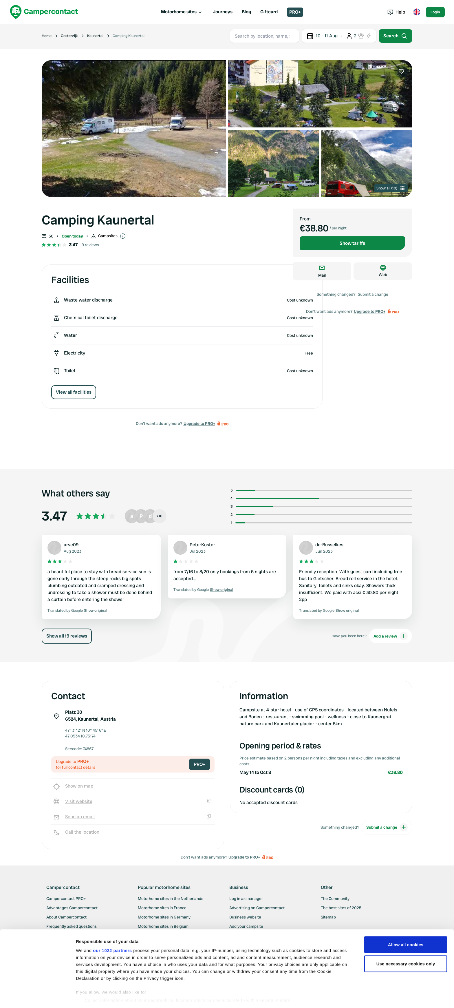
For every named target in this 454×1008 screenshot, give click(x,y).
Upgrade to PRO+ (199, 423)
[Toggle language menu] (417, 12)
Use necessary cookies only (405, 945)
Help (396, 12)
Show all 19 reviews (66, 636)
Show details (89, 996)
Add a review (391, 636)
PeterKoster (202, 545)
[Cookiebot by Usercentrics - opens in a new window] (37, 996)
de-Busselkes (329, 545)
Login (435, 12)
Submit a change (373, 294)
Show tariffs (352, 243)
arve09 (71, 545)
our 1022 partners (112, 932)
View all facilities (73, 392)
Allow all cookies (406, 926)
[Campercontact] (44, 12)
